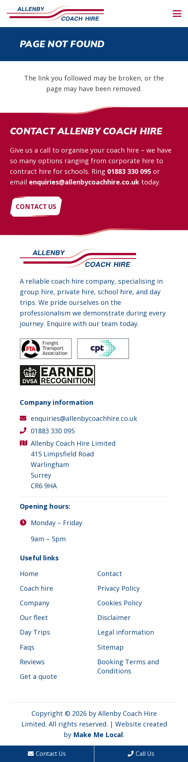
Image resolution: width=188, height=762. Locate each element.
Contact (109, 573)
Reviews (32, 661)
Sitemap (110, 647)
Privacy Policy (118, 588)
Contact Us (47, 754)
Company (34, 602)
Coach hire (36, 588)
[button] (177, 13)
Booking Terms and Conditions (128, 666)
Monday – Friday (56, 522)
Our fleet (34, 617)
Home (29, 573)
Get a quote (38, 676)
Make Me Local (98, 734)
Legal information (125, 632)
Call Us (141, 754)
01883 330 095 (129, 171)
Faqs (27, 647)
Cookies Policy (119, 602)
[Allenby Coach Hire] (55, 14)
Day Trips (35, 632)
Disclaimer (114, 617)
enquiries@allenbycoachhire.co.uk (84, 182)
